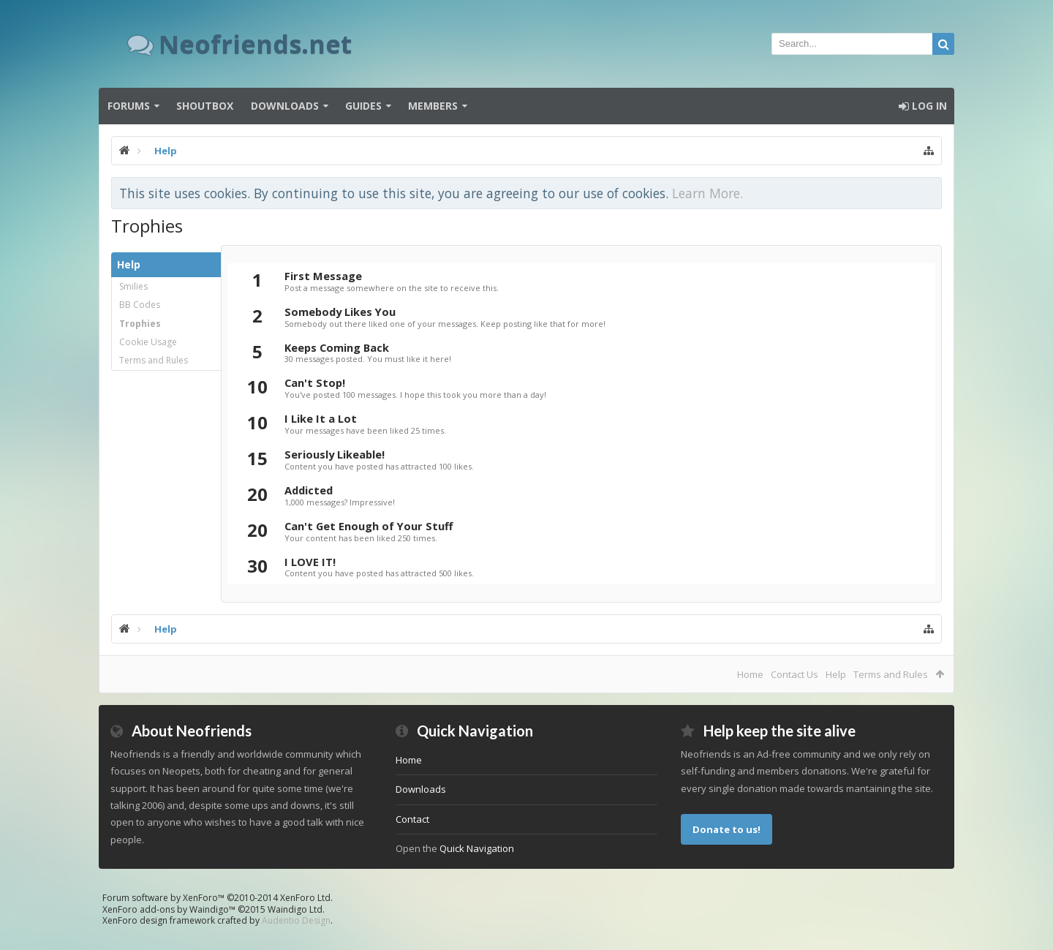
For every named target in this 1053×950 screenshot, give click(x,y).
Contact (412, 819)
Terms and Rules (153, 360)
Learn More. (707, 193)
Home (750, 674)
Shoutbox (204, 106)
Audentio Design (296, 920)
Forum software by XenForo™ (217, 897)
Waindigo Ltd (295, 909)
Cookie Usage (148, 342)
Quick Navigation (476, 848)
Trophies (140, 323)
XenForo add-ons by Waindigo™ (168, 909)
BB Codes (139, 304)
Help (836, 674)
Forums (128, 106)
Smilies (133, 286)
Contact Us (794, 674)
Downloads (285, 106)
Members (433, 106)
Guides (363, 106)
